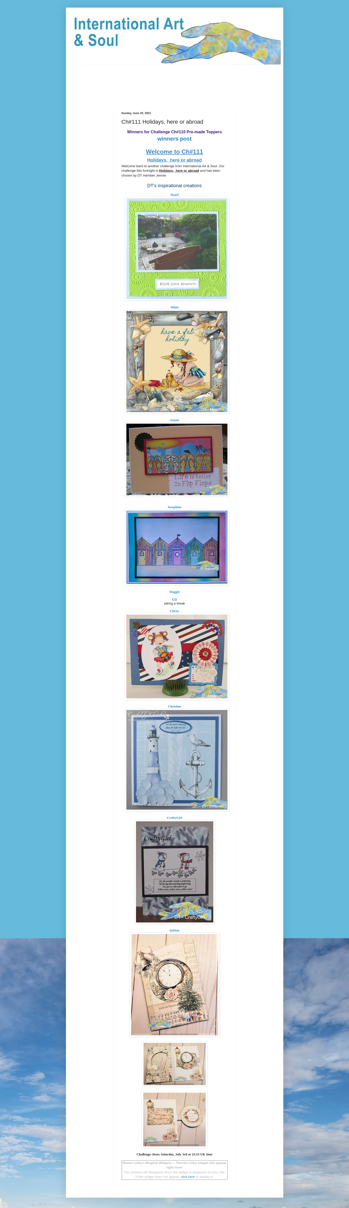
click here (188, 1177)
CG (174, 599)
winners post (174, 139)
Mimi (174, 307)
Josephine (175, 507)
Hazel (174, 195)
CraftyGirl (174, 817)
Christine (174, 706)
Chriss (174, 611)
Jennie (174, 420)
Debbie (175, 930)
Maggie (174, 592)
